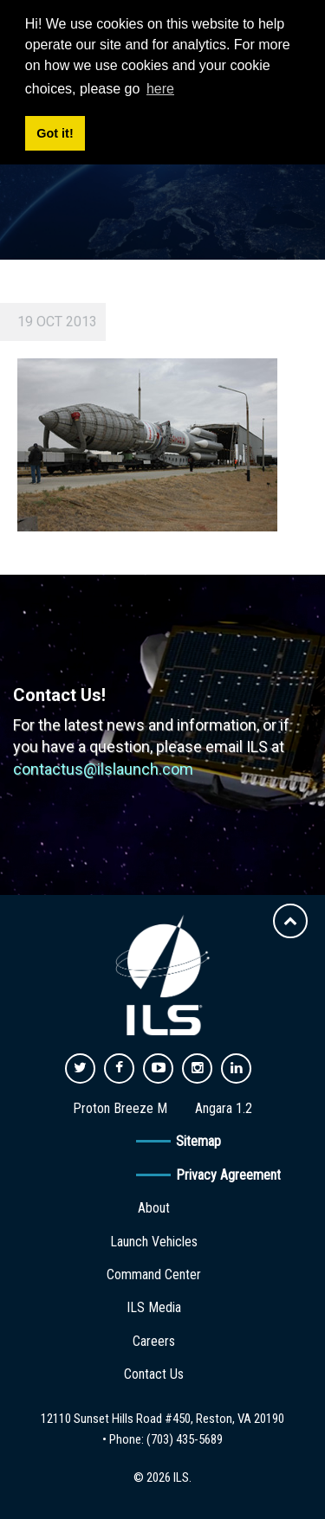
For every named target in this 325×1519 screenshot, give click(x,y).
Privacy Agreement (228, 1175)
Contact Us (154, 1374)
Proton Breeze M (120, 1108)
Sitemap (198, 1141)
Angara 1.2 (223, 1108)
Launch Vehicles (154, 1241)
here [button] (160, 88)
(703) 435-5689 (184, 1439)
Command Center (154, 1274)
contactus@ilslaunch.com (103, 769)
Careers (154, 1341)
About (154, 1208)
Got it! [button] (54, 133)
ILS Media (154, 1307)
